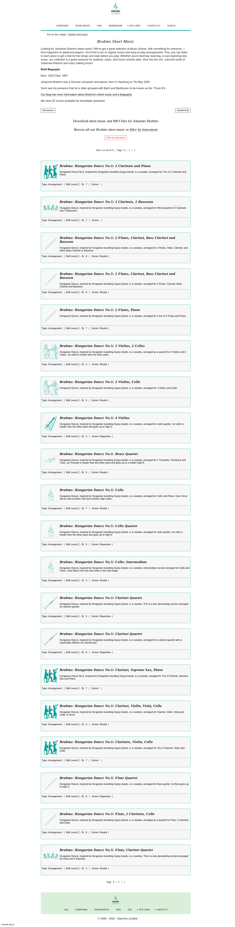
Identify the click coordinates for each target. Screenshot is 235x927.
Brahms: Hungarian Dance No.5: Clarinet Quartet (101, 598)
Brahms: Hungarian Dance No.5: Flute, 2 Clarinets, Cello (107, 814)
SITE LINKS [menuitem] (134, 26)
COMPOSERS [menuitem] (62, 26)
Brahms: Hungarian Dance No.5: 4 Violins (95, 418)
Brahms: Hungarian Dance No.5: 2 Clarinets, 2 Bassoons (106, 202)
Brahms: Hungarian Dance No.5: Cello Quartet (98, 526)
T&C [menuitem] (130, 910)
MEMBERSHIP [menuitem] (115, 26)
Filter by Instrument (115, 137)
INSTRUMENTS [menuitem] (82, 26)
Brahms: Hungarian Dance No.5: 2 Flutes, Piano (100, 310)
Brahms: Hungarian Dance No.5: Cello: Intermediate (103, 562)
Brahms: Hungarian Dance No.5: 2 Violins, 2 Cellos (102, 346)
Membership (183, 110)
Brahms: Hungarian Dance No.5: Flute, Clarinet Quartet (106, 850)
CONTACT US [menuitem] (153, 26)
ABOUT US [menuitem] (162, 910)
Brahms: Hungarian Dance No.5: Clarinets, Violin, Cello (106, 742)
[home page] (116, 8)
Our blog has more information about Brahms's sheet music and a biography (86, 94)
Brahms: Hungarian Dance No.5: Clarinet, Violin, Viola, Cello (111, 706)
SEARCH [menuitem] (171, 26)
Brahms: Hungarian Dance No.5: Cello (92, 490)
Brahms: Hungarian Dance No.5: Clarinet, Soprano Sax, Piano (111, 670)
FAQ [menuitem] (66, 910)
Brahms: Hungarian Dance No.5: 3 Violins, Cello (100, 382)
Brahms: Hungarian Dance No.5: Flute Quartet (98, 778)
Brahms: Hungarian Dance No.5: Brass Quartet (99, 454)
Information (48, 110)
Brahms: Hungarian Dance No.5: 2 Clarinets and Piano (105, 166)
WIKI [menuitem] (99, 26)
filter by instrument (144, 129)
